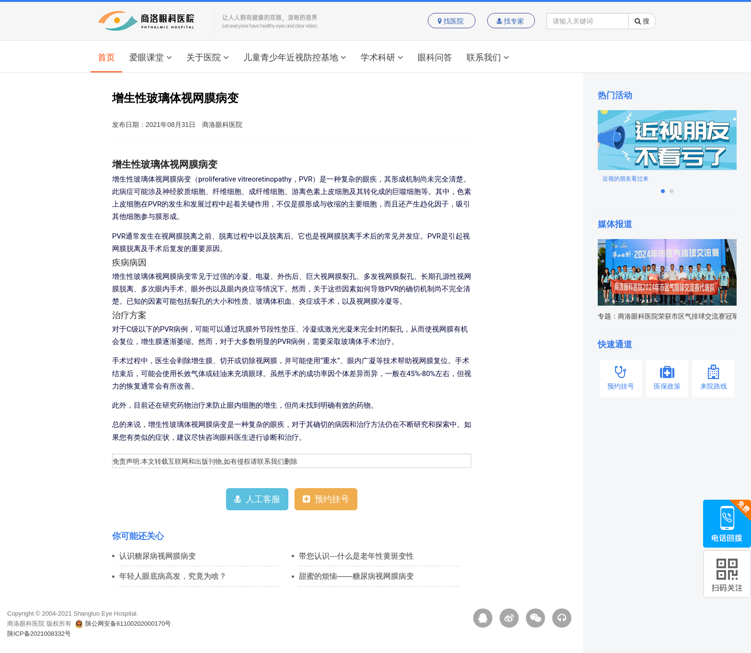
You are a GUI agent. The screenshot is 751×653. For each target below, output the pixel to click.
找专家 (511, 21)
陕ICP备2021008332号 (39, 633)
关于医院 (207, 57)
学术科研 (382, 57)
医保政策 (667, 377)
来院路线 (713, 377)
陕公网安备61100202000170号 (123, 623)
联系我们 (488, 57)
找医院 (452, 21)
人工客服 (257, 499)
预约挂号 (326, 499)
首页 (106, 57)
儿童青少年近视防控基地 (294, 57)
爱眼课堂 (150, 57)
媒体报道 (615, 224)
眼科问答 (435, 57)
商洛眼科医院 (222, 124)
